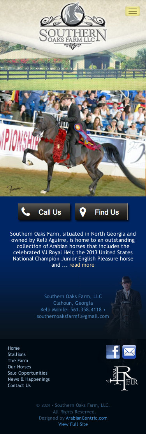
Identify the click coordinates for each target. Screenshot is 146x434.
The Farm (18, 361)
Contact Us (19, 386)
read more (82, 265)
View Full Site (73, 424)
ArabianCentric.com (86, 418)
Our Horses (19, 367)
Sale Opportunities (27, 373)
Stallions (17, 354)
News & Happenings (29, 379)
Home (14, 348)
